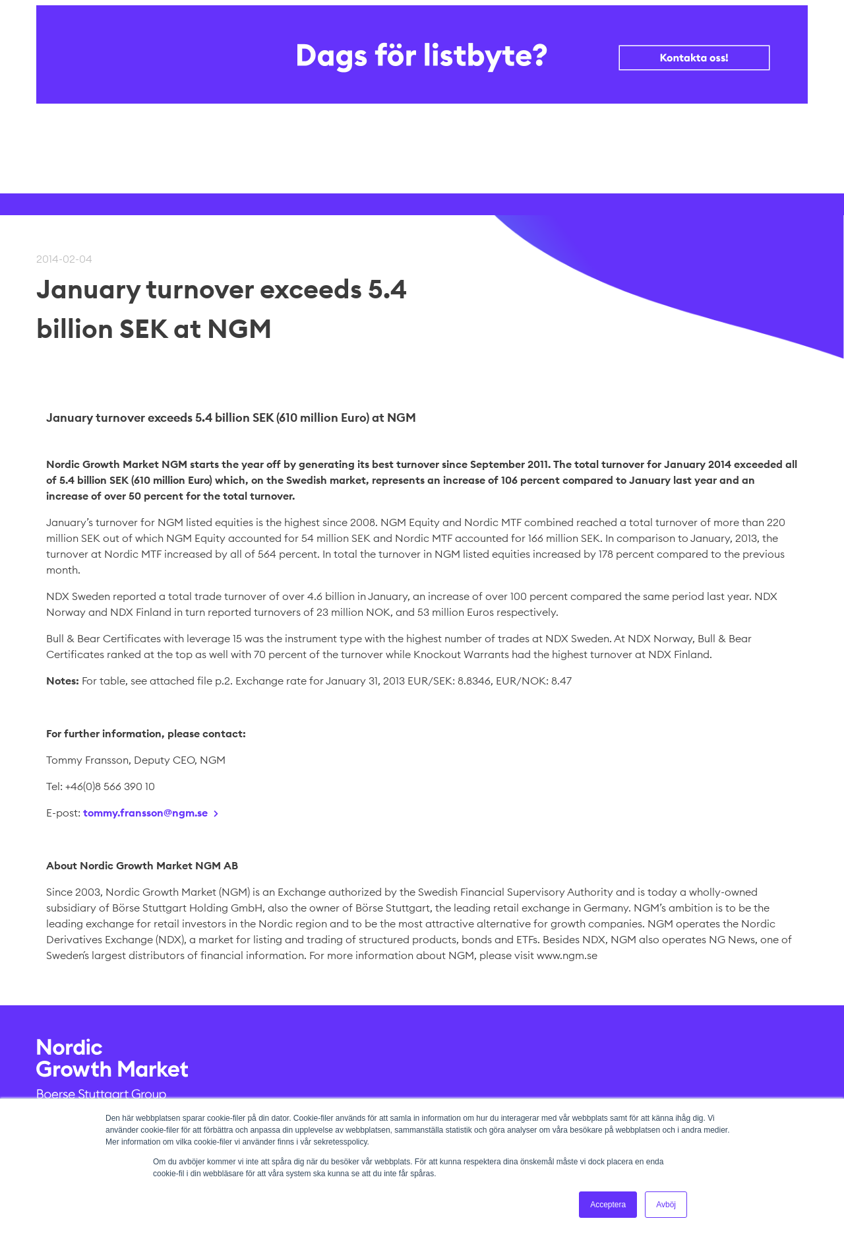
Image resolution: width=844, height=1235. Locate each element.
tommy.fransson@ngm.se (145, 812)
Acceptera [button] (608, 1204)
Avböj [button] (666, 1204)
